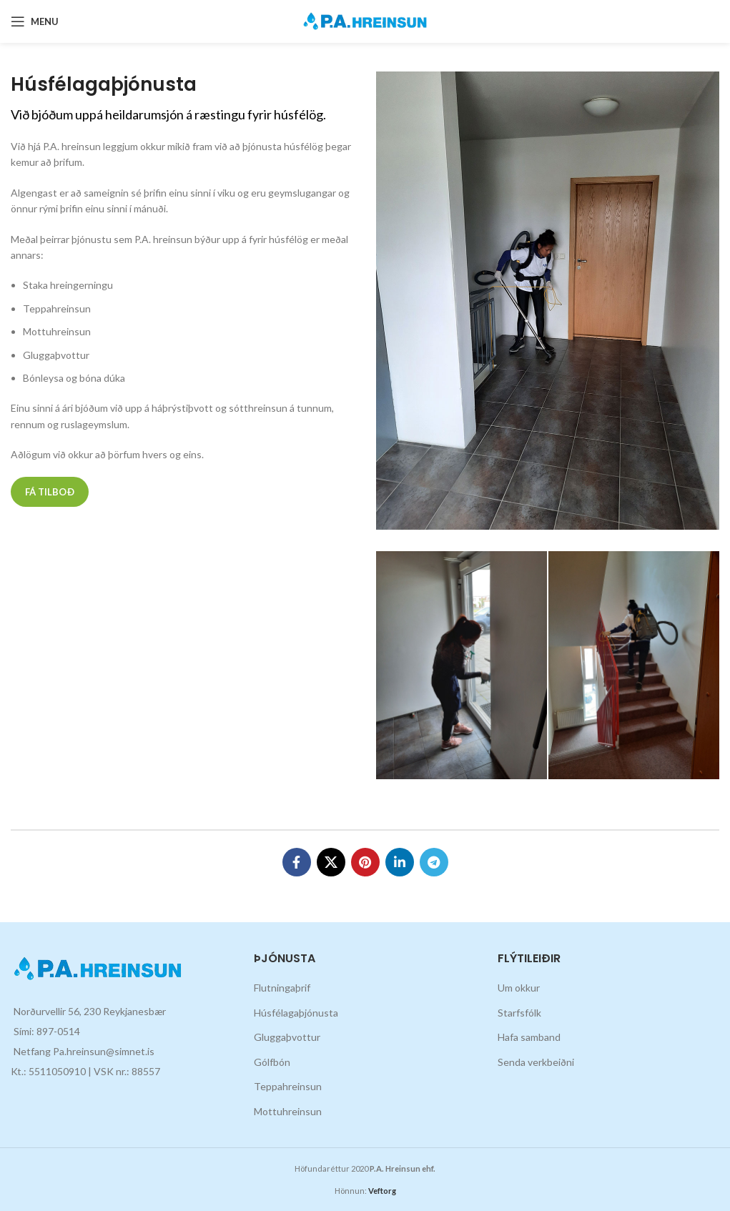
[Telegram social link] (434, 862)
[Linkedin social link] (399, 862)
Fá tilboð (49, 492)
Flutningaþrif (282, 988)
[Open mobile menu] (35, 21)
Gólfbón (272, 1062)
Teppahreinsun (288, 1086)
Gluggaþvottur (287, 1037)
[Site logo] (365, 20)
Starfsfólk (519, 1013)
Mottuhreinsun (288, 1111)
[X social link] (331, 862)
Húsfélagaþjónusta (296, 1013)
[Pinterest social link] (365, 862)
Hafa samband (529, 1037)
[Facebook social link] (296, 862)
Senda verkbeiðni (536, 1062)
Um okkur (519, 988)
